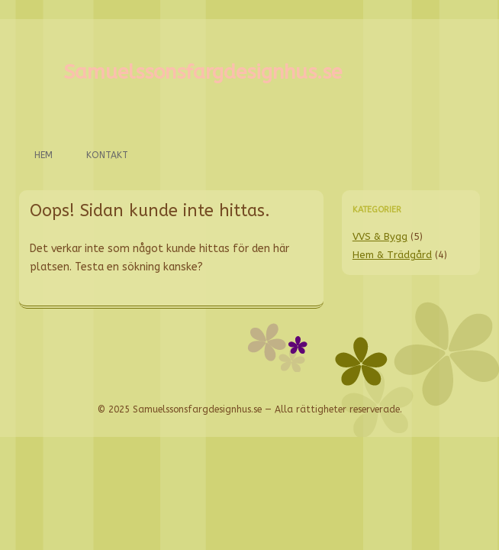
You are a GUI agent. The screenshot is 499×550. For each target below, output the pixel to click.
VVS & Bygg (380, 236)
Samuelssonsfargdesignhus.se (202, 72)
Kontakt (107, 155)
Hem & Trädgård (392, 254)
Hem (43, 155)
